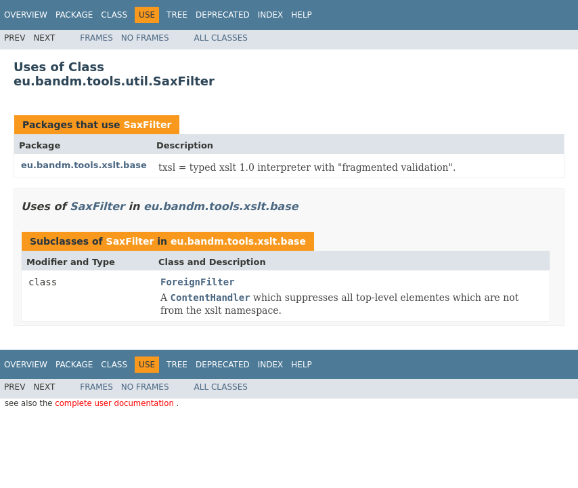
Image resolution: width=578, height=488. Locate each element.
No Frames (145, 38)
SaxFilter (147, 124)
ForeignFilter (197, 282)
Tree (176, 15)
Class (114, 15)
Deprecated (223, 15)
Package (74, 15)
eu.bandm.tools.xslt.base (84, 165)
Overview (25, 15)
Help (301, 15)
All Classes (221, 38)
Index (271, 15)
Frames (96, 38)
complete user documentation (115, 403)
